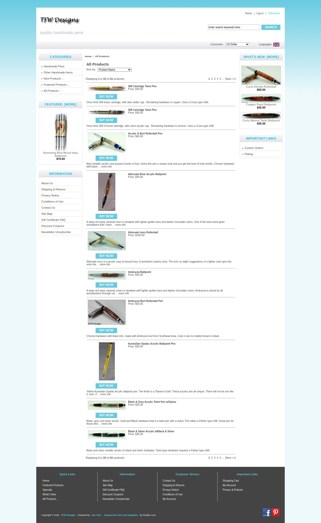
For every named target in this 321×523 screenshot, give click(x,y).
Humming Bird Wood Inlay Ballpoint (60, 153)
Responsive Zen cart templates (121, 515)
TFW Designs (68, 515)
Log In (259, 13)
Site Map (46, 213)
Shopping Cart (231, 480)
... (223, 79)
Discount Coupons (52, 225)
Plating (247, 154)
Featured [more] (61, 104)
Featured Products (53, 485)
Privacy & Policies (233, 489)
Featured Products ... (55, 84)
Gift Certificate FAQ (53, 219)
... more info (105, 166)
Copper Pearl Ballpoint (261, 103)
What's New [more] (261, 57)
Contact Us (48, 207)
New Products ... (52, 78)
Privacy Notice (50, 195)
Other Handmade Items (57, 72)
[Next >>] (230, 79)
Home (248, 13)
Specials (47, 489)
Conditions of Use (52, 201)
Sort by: (91, 69)
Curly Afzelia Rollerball (261, 85)
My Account (169, 499)
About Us (47, 183)
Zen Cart (96, 515)
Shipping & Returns (53, 189)
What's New (49, 494)
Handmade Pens (52, 66)
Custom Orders (252, 147)
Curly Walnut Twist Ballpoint (261, 119)
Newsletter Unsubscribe (56, 232)
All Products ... (51, 90)
